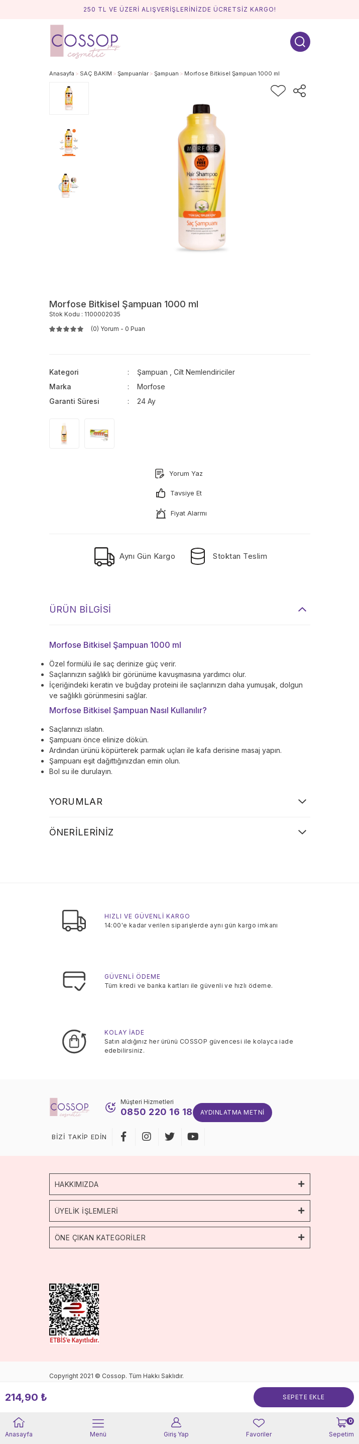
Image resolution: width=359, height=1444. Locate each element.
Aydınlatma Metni (232, 1112)
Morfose (151, 386)
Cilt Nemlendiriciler (204, 372)
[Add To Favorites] (278, 91)
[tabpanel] (69, 98)
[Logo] (85, 41)
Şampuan (152, 372)
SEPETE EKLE (304, 1397)
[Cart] (341, 1428)
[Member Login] (176, 1428)
